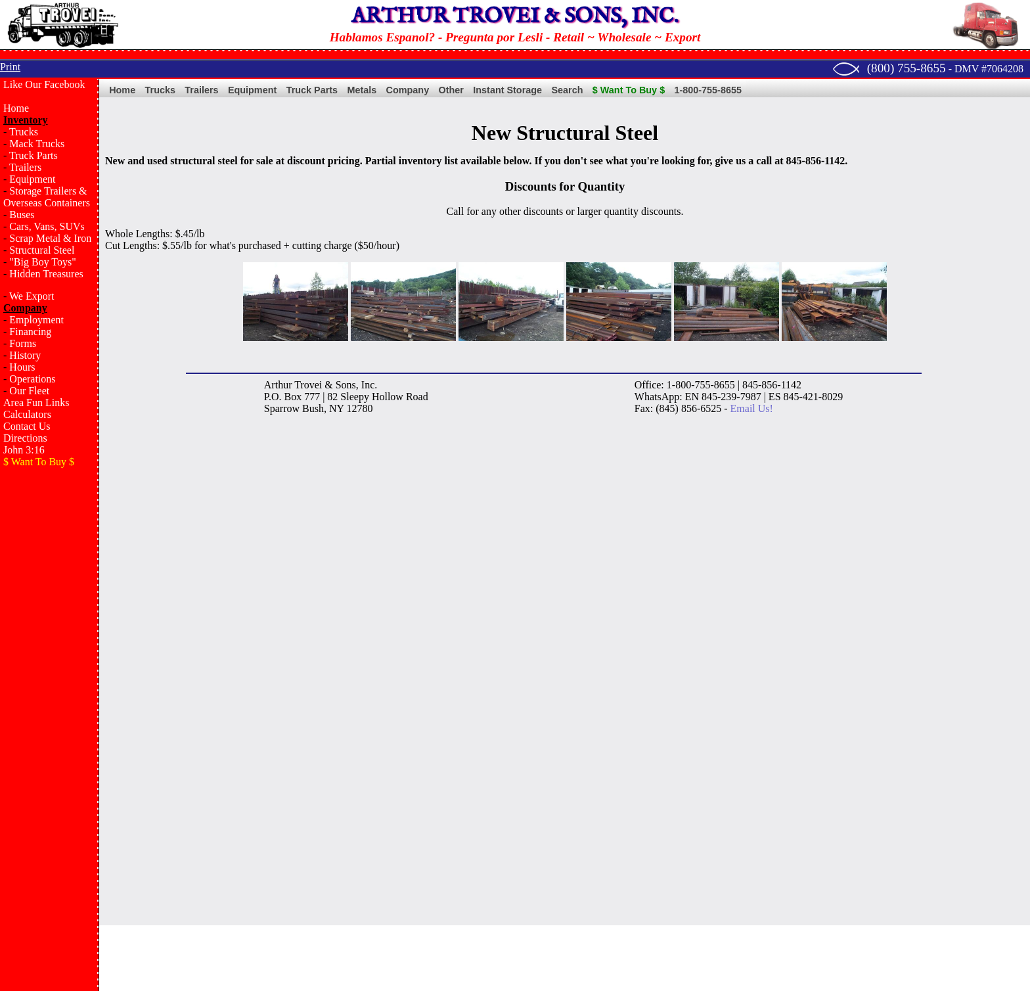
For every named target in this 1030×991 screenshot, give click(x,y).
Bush (313, 408)
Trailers (25, 167)
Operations (32, 378)
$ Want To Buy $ (629, 90)
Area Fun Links (36, 402)
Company (408, 90)
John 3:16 (24, 449)
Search (567, 90)
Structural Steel (41, 250)
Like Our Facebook (44, 84)
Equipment (32, 179)
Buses (21, 214)
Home (16, 108)
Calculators (27, 414)
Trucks (23, 131)
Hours (22, 367)
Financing (30, 331)
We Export (31, 296)
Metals (361, 90)
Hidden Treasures (46, 273)
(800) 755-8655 (906, 68)
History (25, 355)
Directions (25, 438)
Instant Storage (507, 90)
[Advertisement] (49, 687)
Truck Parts (33, 155)
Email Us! (751, 408)
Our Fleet (29, 390)
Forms (22, 343)
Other (451, 90)
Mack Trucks (36, 143)
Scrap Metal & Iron (50, 238)
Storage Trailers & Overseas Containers (46, 196)
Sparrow (282, 408)
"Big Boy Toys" (42, 261)
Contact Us (27, 426)
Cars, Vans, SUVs (46, 226)
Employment (36, 319)
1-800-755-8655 (708, 90)
